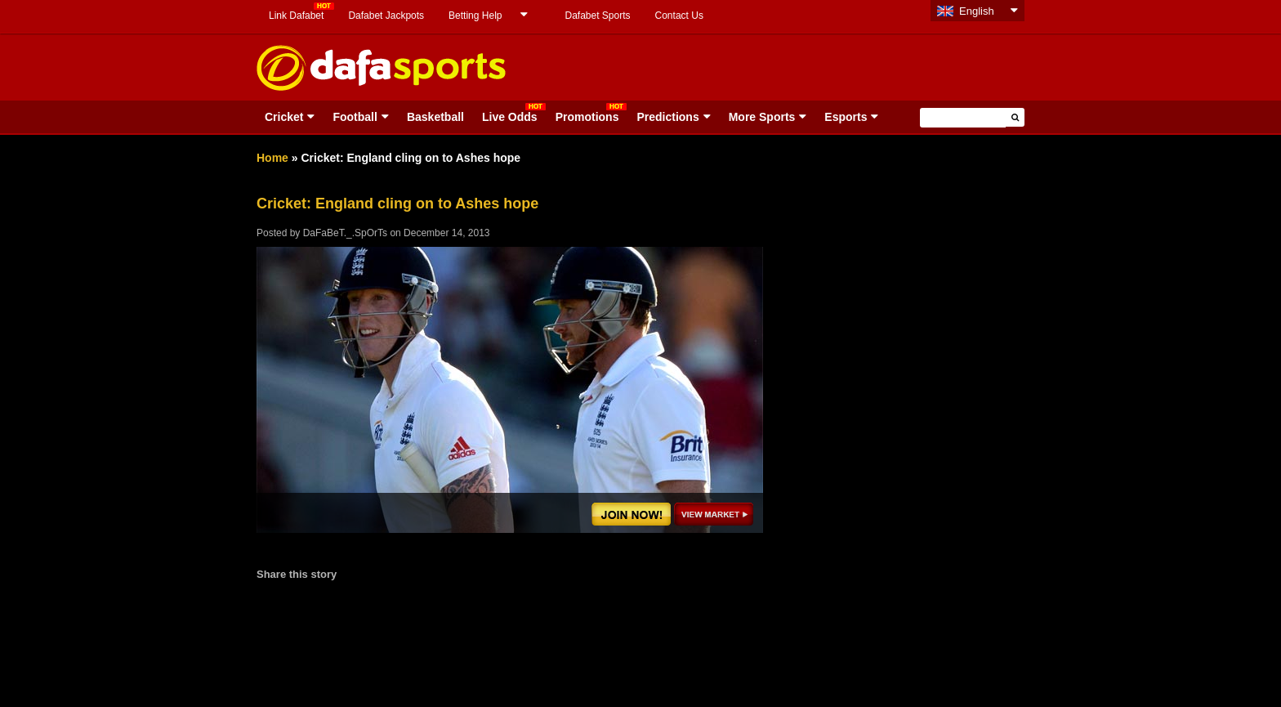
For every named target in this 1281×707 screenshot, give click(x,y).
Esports (845, 116)
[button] (1015, 117)
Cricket (284, 116)
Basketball (435, 116)
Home (272, 157)
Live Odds (510, 116)
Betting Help (475, 15)
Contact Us (679, 15)
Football (355, 116)
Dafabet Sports (597, 15)
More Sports (762, 116)
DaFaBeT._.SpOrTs (345, 233)
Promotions (587, 116)
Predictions (667, 116)
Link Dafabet (296, 15)
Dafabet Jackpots (386, 15)
